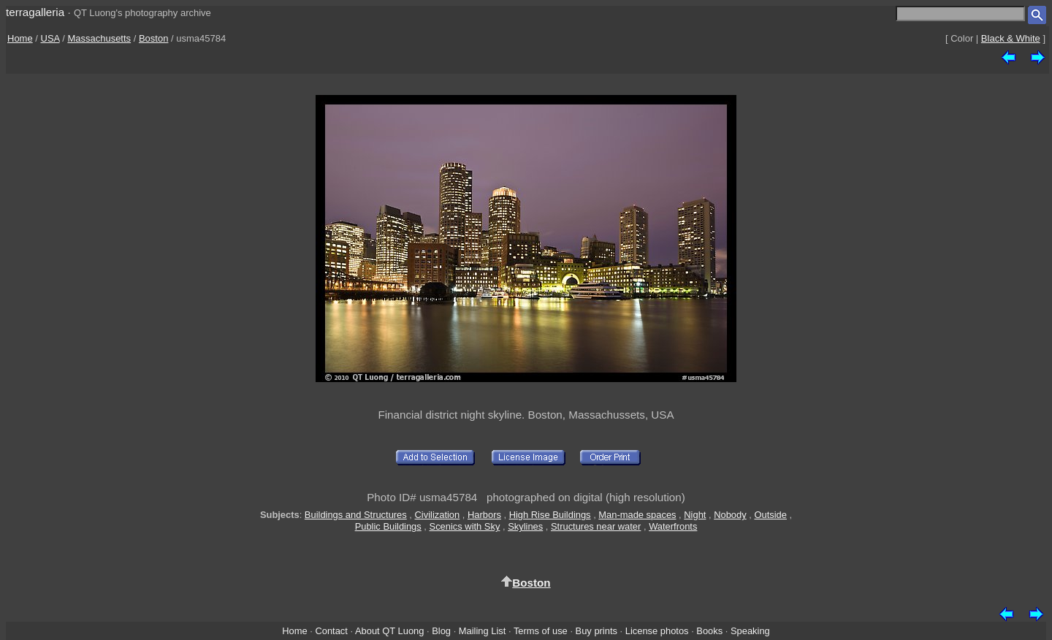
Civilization (437, 514)
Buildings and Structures (356, 514)
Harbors (484, 514)
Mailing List (482, 630)
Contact (331, 630)
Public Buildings (388, 526)
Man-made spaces (637, 514)
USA (50, 38)
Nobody (730, 514)
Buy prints (596, 630)
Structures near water (596, 526)
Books (709, 630)
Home (20, 38)
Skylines (525, 526)
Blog (441, 630)
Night (695, 514)
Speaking (750, 630)
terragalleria (35, 12)
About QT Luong (389, 630)
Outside (770, 514)
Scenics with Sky (465, 526)
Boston (153, 38)
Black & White (1010, 38)
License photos (657, 630)
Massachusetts (99, 38)
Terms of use (541, 630)
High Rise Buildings (550, 514)
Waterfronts (673, 526)
